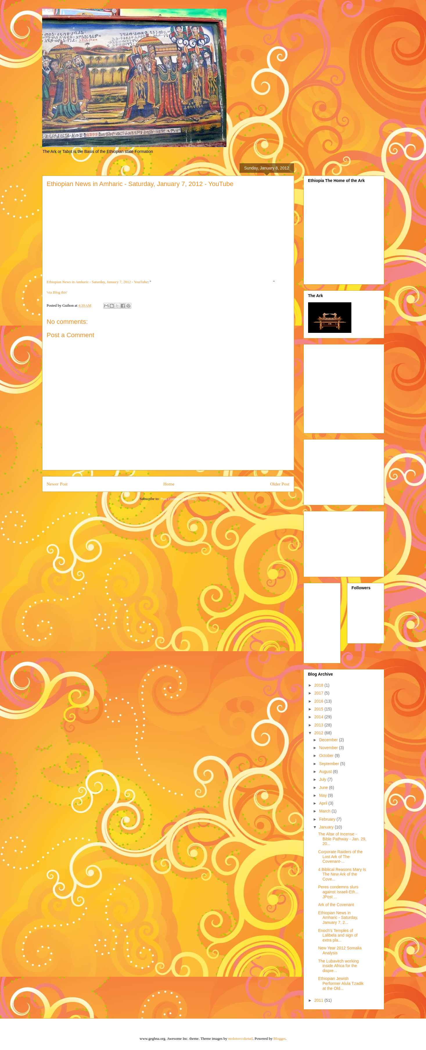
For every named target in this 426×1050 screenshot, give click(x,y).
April (323, 803)
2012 (319, 733)
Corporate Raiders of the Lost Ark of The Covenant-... (340, 856)
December (329, 740)
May (323, 795)
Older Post (279, 483)
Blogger (279, 1038)
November (329, 747)
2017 (319, 693)
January (327, 827)
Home (168, 483)
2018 (319, 685)
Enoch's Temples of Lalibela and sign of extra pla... (337, 935)
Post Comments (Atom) (178, 499)
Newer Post (57, 483)
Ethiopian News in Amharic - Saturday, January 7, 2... (338, 917)
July (323, 779)
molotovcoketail (240, 1038)
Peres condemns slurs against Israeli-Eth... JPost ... (338, 892)
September (329, 763)
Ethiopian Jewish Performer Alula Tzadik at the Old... (340, 983)
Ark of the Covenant (336, 904)
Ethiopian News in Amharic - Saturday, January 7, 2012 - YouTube (97, 282)
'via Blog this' (57, 292)
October (327, 755)
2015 (319, 709)
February (328, 819)
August (326, 771)
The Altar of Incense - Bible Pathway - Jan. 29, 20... (342, 839)
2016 (319, 701)
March (325, 811)
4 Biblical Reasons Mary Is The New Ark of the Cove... (342, 874)
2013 (319, 725)
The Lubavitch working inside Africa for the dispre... (338, 966)
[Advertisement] (357, 387)
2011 (319, 1000)
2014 (319, 717)
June (324, 787)
